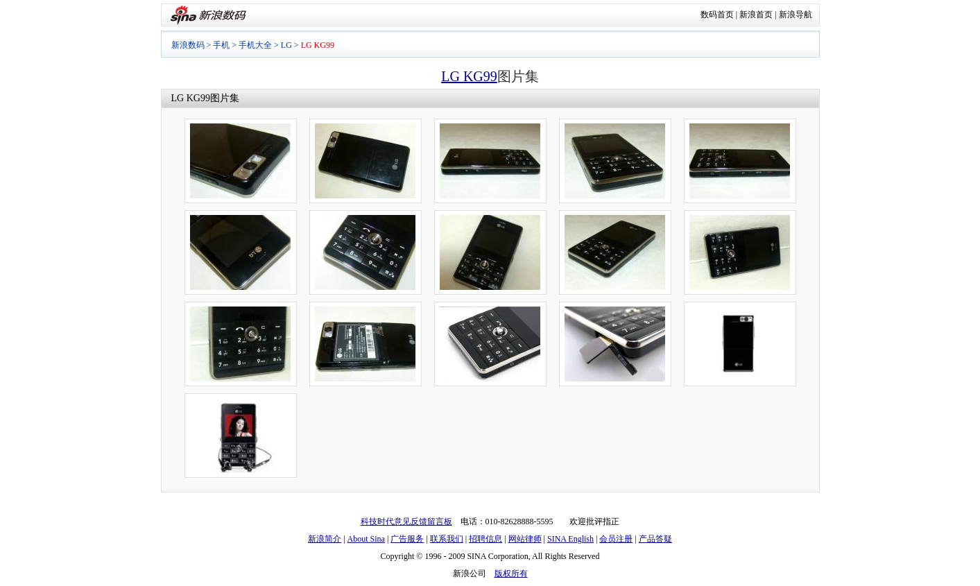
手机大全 (255, 45)
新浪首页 (756, 14)
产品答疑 (655, 539)
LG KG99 (469, 76)
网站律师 (525, 539)
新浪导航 (795, 14)
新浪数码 (188, 45)
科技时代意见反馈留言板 (406, 521)
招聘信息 (485, 539)
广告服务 (407, 539)
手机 (221, 45)
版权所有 (511, 573)
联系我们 (446, 539)
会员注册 (616, 539)
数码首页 (717, 14)
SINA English (570, 539)
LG (286, 45)
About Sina (366, 539)
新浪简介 (324, 539)
